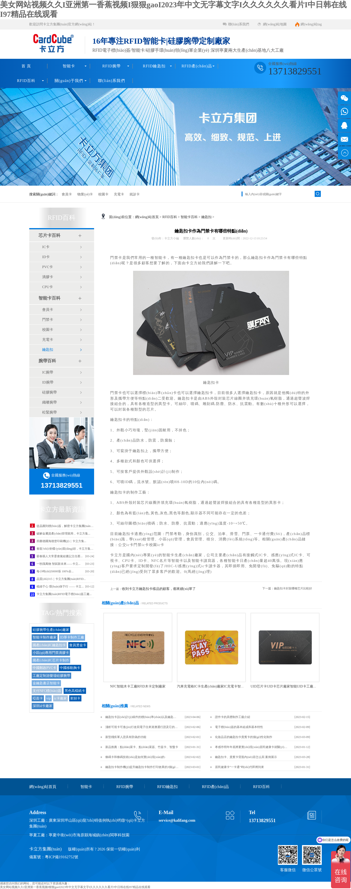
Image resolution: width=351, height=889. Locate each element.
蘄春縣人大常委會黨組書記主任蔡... (60, 556)
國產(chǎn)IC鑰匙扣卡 (49, 645)
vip (48, 698)
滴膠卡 (47, 277)
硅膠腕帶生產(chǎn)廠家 (51, 630)
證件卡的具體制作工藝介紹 (232, 717)
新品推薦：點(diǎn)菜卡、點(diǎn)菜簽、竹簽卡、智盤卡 (141, 747)
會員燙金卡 (77, 645)
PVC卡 (47, 267)
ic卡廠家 (60, 698)
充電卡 (119, 194)
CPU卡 (47, 287)
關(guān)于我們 (69, 81)
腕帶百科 (47, 360)
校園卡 (103, 194)
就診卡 (134, 194)
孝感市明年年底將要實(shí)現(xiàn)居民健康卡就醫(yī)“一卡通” (251, 747)
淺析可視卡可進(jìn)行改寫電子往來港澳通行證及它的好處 (141, 727)
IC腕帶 (47, 372)
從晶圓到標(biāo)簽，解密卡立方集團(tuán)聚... (67, 526)
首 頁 (26, 66)
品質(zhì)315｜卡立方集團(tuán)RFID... (61, 579)
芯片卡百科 (49, 235)
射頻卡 (75, 698)
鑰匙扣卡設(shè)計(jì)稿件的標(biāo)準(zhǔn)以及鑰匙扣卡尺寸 (141, 717)
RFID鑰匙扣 (154, 66)
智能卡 (69, 66)
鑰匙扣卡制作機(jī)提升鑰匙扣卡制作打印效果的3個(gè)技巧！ (141, 767)
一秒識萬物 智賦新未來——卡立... (58, 564)
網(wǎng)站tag (311, 24)
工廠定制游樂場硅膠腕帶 (51, 675)
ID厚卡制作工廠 (72, 637)
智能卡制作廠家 (45, 637)
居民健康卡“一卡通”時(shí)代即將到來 (239, 767)
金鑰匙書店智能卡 (46, 683)
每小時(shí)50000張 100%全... (55, 571)
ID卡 (46, 257)
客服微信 (288, 870)
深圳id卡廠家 (42, 706)
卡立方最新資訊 (62, 509)
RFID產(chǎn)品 (197, 66)
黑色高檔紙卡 (75, 691)
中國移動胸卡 (70, 668)
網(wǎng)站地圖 (275, 24)
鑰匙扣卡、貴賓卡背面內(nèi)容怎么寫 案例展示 (246, 757)
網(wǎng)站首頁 (147, 217)
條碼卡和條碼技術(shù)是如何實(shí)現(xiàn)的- (135, 757)
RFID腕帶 (111, 66)
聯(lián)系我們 (238, 24)
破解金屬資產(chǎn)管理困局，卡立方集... (63, 533)
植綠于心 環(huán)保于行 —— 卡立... (60, 586)
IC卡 (45, 247)
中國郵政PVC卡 (44, 668)
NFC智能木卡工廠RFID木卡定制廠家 (137, 686)
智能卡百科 (49, 298)
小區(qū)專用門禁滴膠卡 (51, 653)
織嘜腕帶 (49, 402)
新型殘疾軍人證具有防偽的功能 (125, 737)
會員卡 (67, 194)
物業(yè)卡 (85, 194)
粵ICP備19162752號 (61, 857)
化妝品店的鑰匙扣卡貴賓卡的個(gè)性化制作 (243, 737)
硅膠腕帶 (49, 392)
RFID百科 (26, 81)
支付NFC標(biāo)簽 (47, 691)
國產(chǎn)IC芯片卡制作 (51, 660)
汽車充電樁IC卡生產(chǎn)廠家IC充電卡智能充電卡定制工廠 (222, 686)
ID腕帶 (47, 382)
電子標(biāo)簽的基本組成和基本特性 (239, 727)
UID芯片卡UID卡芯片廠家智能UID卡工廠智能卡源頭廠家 (294, 686)
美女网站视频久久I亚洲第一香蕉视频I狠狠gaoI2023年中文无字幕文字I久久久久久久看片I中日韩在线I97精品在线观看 (75, 887)
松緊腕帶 (49, 412)
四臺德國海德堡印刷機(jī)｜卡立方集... (61, 541)
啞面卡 (38, 698)
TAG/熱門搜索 (61, 612)
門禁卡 (47, 320)
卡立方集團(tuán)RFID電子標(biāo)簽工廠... (64, 594)
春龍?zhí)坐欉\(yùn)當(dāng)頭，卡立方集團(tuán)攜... (71, 548)
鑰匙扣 (47, 350)
